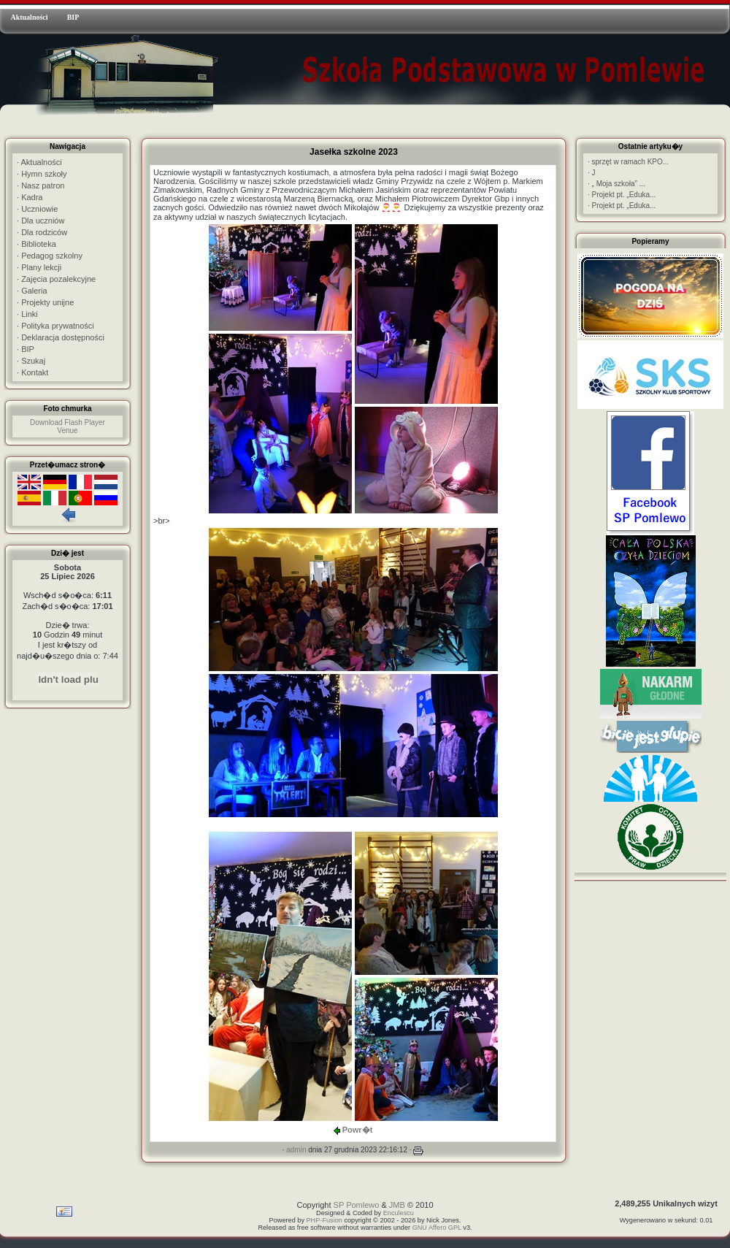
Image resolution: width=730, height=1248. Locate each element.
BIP (73, 17)
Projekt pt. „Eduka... (622, 195)
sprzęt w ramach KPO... (628, 162)
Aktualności (28, 17)
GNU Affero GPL (436, 1227)
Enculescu (398, 1213)
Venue (67, 430)
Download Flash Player (67, 422)
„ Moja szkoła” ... (616, 184)
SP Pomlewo (357, 1205)
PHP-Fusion (324, 1220)
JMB (397, 1205)
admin (296, 1150)
